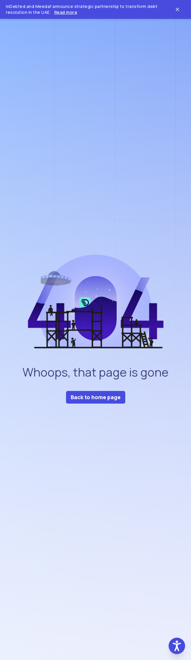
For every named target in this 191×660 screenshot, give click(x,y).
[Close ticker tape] (177, 9)
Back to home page (96, 397)
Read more (66, 12)
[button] (177, 646)
